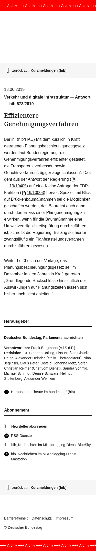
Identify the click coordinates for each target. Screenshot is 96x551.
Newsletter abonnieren (29, 426)
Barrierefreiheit (16, 518)
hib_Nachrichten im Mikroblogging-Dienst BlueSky (51, 445)
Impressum (64, 518)
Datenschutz (42, 518)
